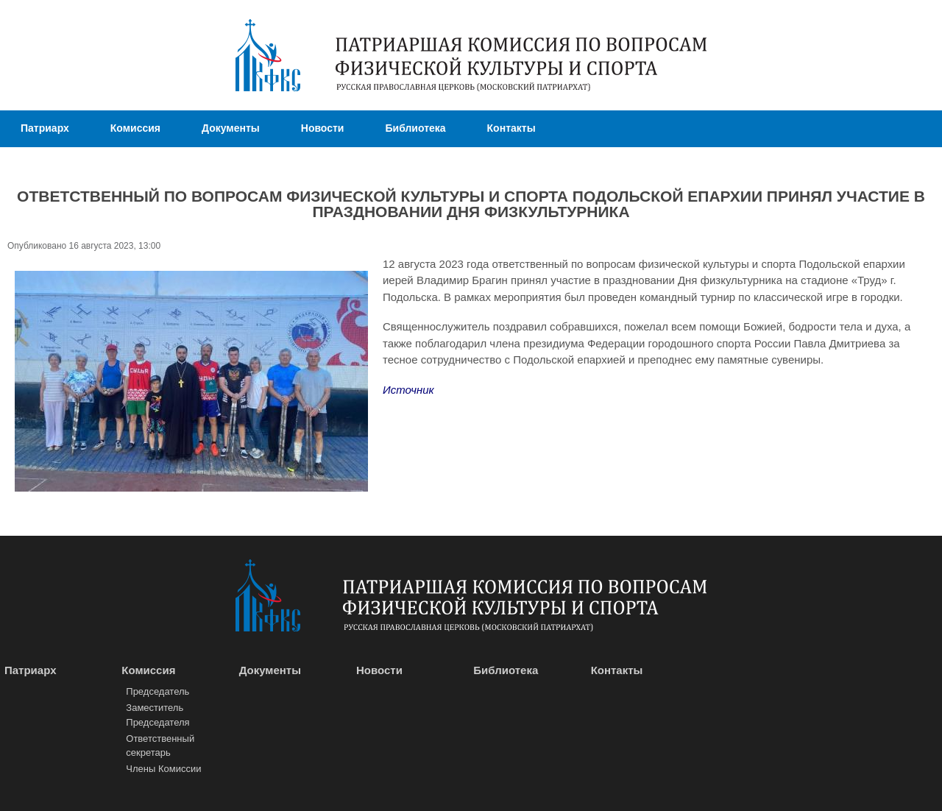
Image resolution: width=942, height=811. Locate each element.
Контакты (511, 128)
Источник (408, 389)
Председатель (157, 691)
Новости (322, 128)
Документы (231, 128)
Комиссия (135, 128)
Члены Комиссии (163, 768)
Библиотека (415, 128)
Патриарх (45, 128)
